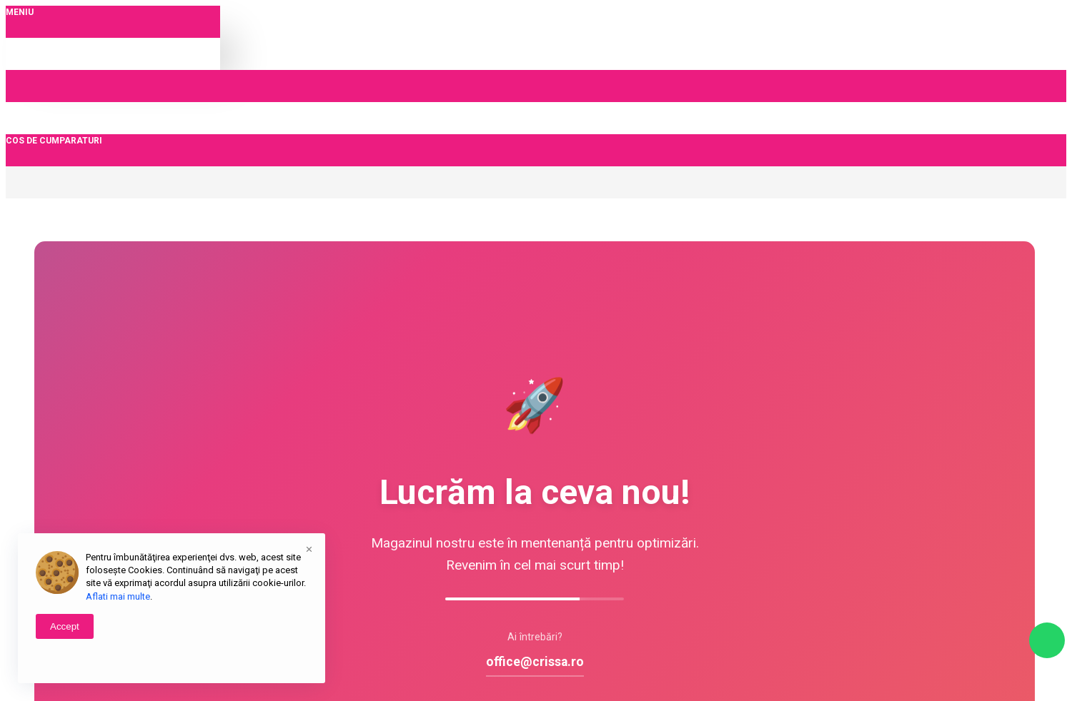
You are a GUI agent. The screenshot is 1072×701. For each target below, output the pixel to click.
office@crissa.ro (535, 662)
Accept (64, 626)
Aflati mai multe (118, 596)
